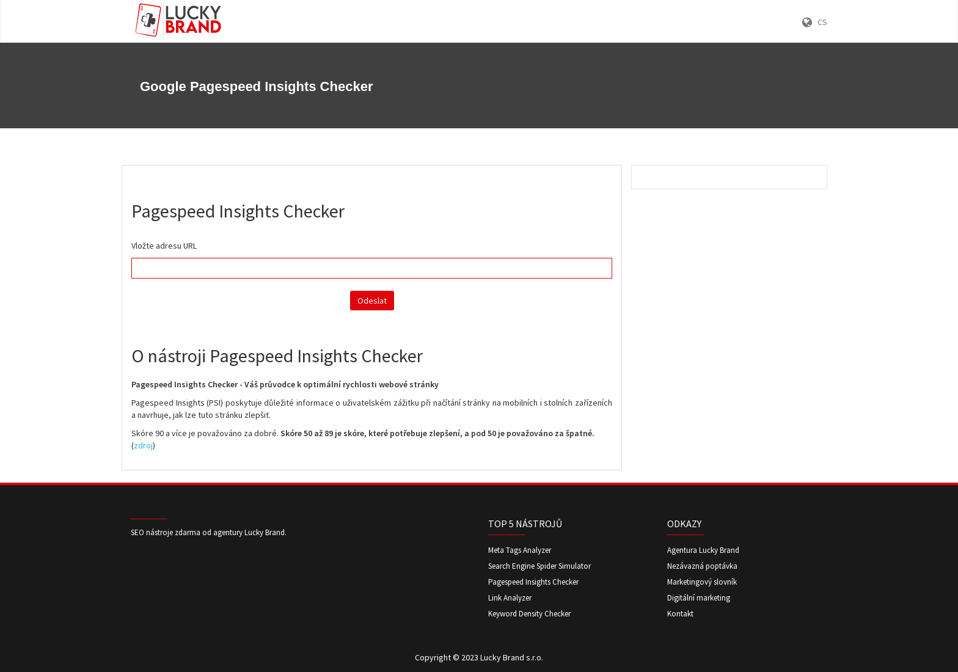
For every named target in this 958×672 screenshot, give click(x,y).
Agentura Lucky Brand (703, 550)
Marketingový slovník (702, 582)
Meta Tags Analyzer (519, 550)
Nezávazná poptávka (702, 566)
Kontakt (680, 613)
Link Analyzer (510, 598)
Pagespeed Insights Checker (533, 582)
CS (814, 21)
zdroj (143, 445)
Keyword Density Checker (529, 613)
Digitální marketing (698, 598)
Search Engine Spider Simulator (539, 566)
